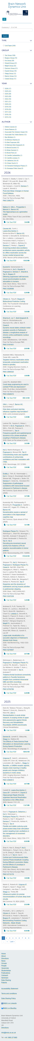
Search (5, 36)
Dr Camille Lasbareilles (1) (12, 155)
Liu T (13, 318)
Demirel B (6, 737)
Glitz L (13, 207)
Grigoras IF (7, 758)
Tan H (5, 274)
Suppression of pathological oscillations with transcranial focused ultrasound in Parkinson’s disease (16, 485)
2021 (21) (7, 101)
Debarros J (22, 812)
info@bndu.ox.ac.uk (8, 1032)
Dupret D (21, 245)
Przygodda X (21, 207)
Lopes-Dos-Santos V (10, 231)
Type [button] (4, 40)
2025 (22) (7, 91)
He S (14, 269)
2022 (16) (7, 99)
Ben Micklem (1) (9, 137)
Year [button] (4, 83)
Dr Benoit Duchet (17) (11, 147)
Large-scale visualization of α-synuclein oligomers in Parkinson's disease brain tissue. (15, 637)
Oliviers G (6, 299)
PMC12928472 (8, 394)
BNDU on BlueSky (8, 1008)
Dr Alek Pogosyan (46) (11, 142)
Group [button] (5, 50)
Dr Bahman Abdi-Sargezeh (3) (13, 145)
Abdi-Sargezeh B (22, 318)
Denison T (24, 186)
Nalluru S (6, 207)
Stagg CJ (6, 739)
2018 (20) (7, 109)
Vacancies (5, 968)
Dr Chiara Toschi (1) (10, 163)
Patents (4, 982)
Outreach (4, 975)
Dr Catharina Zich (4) (10, 160)
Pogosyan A (7, 272)
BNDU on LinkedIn (9, 1003)
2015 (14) (7, 117)
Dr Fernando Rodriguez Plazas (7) (15, 165)
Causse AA (7, 228)
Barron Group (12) (10, 76)
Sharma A (6, 318)
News (3, 961)
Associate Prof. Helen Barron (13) (15, 134)
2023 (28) (7, 96)
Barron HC (15, 209)
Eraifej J (6, 474)
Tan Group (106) (9, 55)
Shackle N (21, 269)
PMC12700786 (8, 689)
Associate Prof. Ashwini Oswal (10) (15, 132)
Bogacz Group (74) (10, 58)
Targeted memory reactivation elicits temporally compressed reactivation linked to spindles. (16, 362)
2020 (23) (7, 104)
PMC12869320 (8, 372)
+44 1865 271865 (10, 1037)
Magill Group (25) (9, 65)
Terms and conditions (9, 993)
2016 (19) (7, 114)
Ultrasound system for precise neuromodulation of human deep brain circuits (16, 896)
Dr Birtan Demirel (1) (10, 150)
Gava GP (6, 792)
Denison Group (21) (10, 68)
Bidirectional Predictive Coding (14, 301)
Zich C (12, 713)
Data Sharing (6, 980)
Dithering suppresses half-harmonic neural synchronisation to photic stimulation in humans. (16, 279)
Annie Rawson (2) (10, 129)
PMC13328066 (8, 289)
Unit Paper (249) (9, 45)
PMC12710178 (8, 874)
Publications (5, 973)
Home (3, 953)
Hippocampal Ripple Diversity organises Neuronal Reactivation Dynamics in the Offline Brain (14, 797)
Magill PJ (6, 623)
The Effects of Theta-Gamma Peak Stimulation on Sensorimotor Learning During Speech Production (16, 744)
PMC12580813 (8, 780)
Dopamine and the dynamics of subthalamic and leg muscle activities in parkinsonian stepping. (16, 586)
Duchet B (6, 267)
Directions (5, 958)
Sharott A (24, 272)
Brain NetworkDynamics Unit (17, 5)
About (3, 956)
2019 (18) (7, 106)
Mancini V (6, 209)
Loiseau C (14, 614)
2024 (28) (7, 93)
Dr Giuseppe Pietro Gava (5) (13, 168)
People (3, 966)
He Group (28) (8, 60)
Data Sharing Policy (8, 998)
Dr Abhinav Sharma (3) (11, 140)
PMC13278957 (8, 650)
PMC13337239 (8, 596)
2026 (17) (7, 88)
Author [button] (6, 122)
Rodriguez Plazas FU (10, 531)
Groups (4, 963)
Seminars (4, 978)
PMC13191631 (8, 344)
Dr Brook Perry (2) (10, 153)
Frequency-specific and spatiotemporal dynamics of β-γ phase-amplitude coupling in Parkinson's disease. (17, 435)
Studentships (6, 970)
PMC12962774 (8, 200)
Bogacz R (11, 274)
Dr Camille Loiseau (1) (11, 158)
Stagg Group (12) (9, 73)
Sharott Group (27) (10, 63)
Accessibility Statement (9, 988)
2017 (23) (7, 112)
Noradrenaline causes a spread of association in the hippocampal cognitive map (15, 514)
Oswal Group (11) (9, 78)
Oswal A (6, 325)
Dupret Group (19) (10, 71)
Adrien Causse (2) (10, 127)
